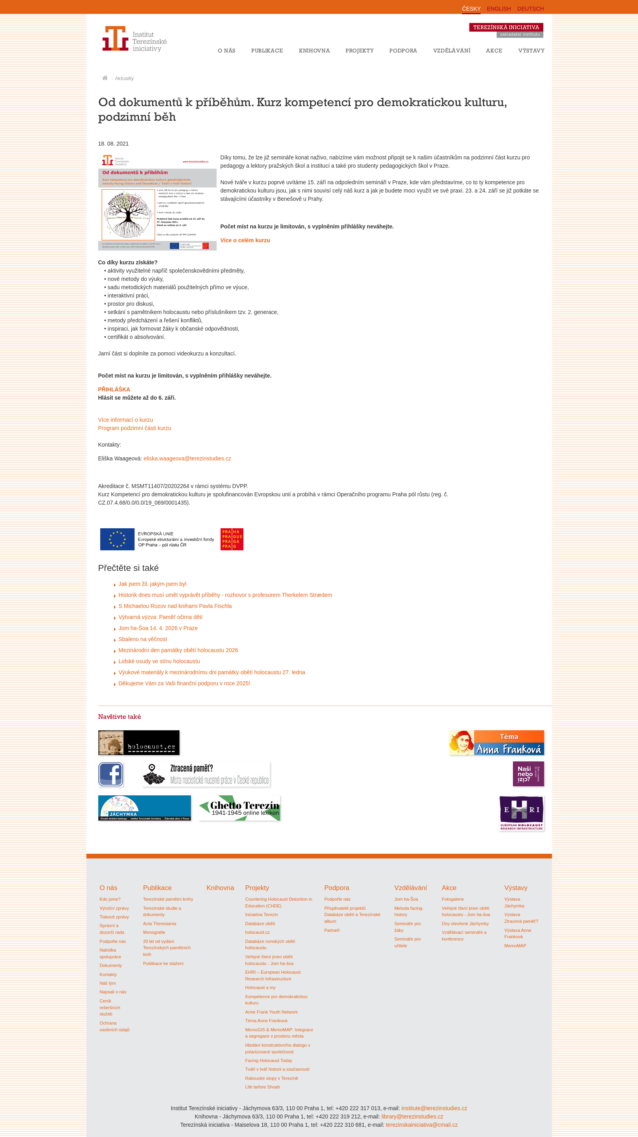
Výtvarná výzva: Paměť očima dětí (161, 617)
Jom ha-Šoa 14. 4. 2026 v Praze (158, 628)
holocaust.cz (257, 932)
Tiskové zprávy (114, 916)
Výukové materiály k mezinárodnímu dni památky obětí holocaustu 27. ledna (212, 672)
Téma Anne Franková (266, 1020)
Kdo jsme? (110, 899)
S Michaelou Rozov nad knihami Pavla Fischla (175, 606)
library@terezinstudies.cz (412, 1116)
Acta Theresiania (159, 923)
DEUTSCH (530, 9)
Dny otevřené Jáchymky (465, 923)
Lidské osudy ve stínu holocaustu (159, 661)
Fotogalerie (453, 899)
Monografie (154, 932)
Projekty (360, 50)
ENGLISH (499, 9)
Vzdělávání (452, 50)
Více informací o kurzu (125, 420)
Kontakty (108, 974)
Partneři (332, 930)
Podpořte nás (113, 941)
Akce (494, 50)
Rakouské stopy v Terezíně (271, 1078)
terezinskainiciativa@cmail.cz (422, 1125)
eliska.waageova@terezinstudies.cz (187, 458)
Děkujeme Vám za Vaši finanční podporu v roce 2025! (185, 683)
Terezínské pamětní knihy (168, 899)
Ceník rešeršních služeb (110, 1008)
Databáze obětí (260, 923)
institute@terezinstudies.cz (434, 1108)
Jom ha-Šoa (406, 899)
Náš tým (108, 983)
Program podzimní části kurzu (134, 428)
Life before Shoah (262, 1087)
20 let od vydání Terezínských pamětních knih (167, 948)
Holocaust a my (260, 987)
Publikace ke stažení (163, 963)
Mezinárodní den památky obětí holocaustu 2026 (178, 650)
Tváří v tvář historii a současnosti (277, 1069)
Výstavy (531, 50)
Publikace (267, 50)
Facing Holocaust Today (268, 1060)
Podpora (403, 50)
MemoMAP (515, 945)
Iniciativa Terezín (261, 914)
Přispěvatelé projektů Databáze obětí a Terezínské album (352, 915)
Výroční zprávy (114, 908)
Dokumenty (111, 965)
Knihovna (314, 50)
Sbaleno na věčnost (143, 639)
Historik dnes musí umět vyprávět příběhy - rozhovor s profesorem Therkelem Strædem (225, 595)
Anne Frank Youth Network (271, 1012)
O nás (227, 50)
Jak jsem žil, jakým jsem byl (153, 584)
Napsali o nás (113, 991)
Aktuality (124, 78)
